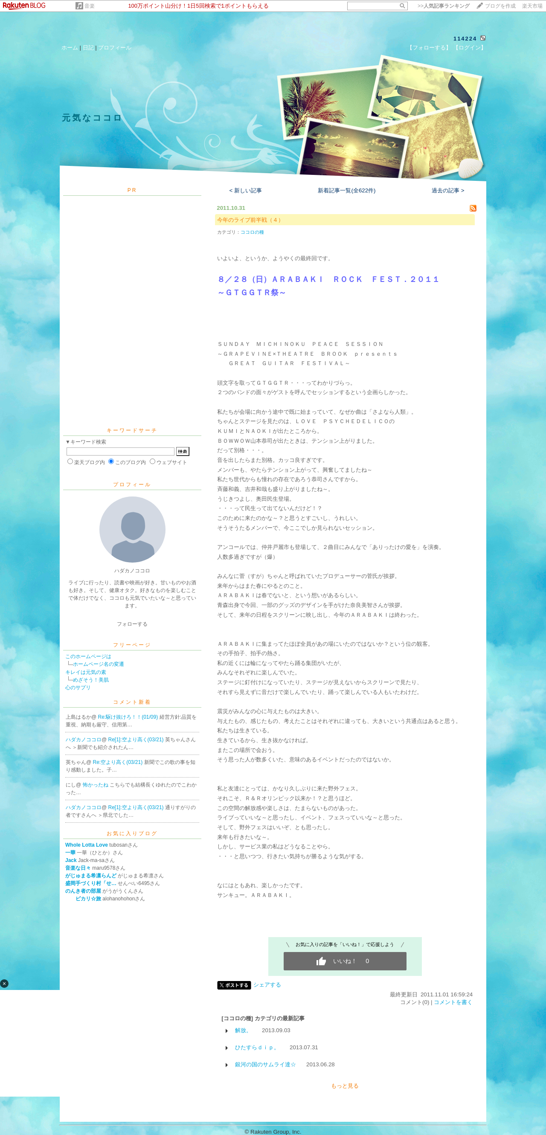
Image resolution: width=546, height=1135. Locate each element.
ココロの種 (252, 232)
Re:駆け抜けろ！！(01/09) (129, 717)
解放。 (243, 1030)
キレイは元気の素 (85, 672)
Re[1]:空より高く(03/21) (136, 740)
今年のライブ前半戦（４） (250, 220)
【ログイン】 (469, 47)
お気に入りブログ (132, 833)
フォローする (132, 624)
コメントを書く (453, 1002)
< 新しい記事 (245, 190)
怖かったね (96, 785)
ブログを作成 (500, 6)
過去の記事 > (448, 190)
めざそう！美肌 (91, 680)
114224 (465, 38)
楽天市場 (532, 6)
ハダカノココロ (84, 740)
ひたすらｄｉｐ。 (257, 1047)
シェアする (267, 984)
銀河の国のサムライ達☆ (265, 1064)
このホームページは (88, 656)
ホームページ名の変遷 (98, 664)
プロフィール (114, 47)
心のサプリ (78, 688)
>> (444, 6)
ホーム (69, 47)
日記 (88, 47)
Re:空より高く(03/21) (118, 762)
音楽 (89, 6)
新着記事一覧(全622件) (346, 190)
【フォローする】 (429, 47)
